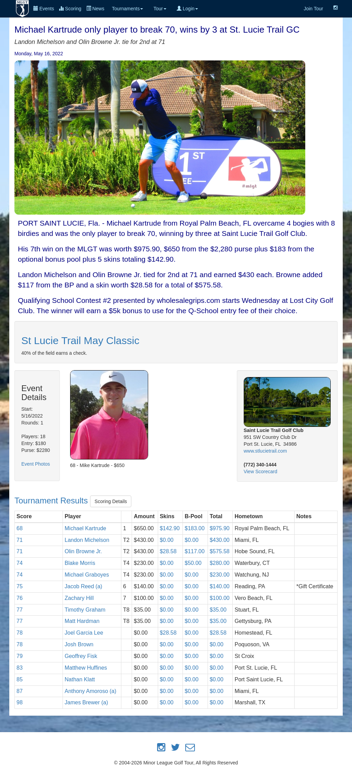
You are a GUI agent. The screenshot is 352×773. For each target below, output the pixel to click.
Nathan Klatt (80, 679)
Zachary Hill (79, 598)
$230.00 (220, 575)
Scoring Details (111, 501)
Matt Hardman (82, 621)
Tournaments (127, 8)
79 (19, 656)
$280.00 (220, 563)
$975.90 (220, 528)
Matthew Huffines (86, 668)
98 (19, 702)
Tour (159, 8)
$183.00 (195, 528)
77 (19, 610)
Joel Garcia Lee (84, 633)
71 (19, 540)
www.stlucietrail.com (265, 451)
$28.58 (168, 551)
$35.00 (218, 610)
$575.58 (220, 551)
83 (19, 668)
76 (19, 598)
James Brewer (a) (86, 702)
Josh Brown (79, 644)
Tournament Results (52, 500)
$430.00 (220, 540)
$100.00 (220, 598)
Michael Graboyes (87, 575)
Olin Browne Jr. (83, 551)
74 (19, 563)
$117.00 (195, 551)
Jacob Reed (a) (83, 586)
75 (19, 586)
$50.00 (193, 563)
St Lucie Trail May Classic (80, 340)
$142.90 (170, 528)
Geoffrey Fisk (81, 656)
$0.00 (167, 540)
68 (19, 528)
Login (187, 8)
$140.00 (220, 586)
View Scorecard (260, 471)
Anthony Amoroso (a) (90, 691)
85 (19, 679)
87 (19, 691)
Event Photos (35, 464)
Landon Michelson (87, 540)
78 (19, 633)
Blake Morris (80, 563)
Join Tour (313, 8)
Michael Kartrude (85, 528)
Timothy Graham (85, 610)
